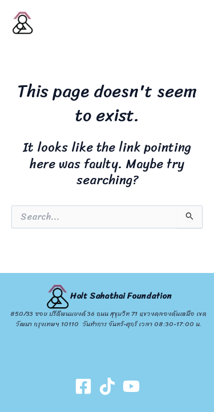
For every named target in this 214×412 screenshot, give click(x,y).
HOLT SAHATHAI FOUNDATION (60, 22)
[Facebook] (83, 386)
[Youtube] (131, 386)
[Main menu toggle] (191, 23)
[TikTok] (107, 386)
